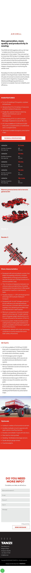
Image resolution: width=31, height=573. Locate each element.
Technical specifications (13, 138)
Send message (20, 527)
